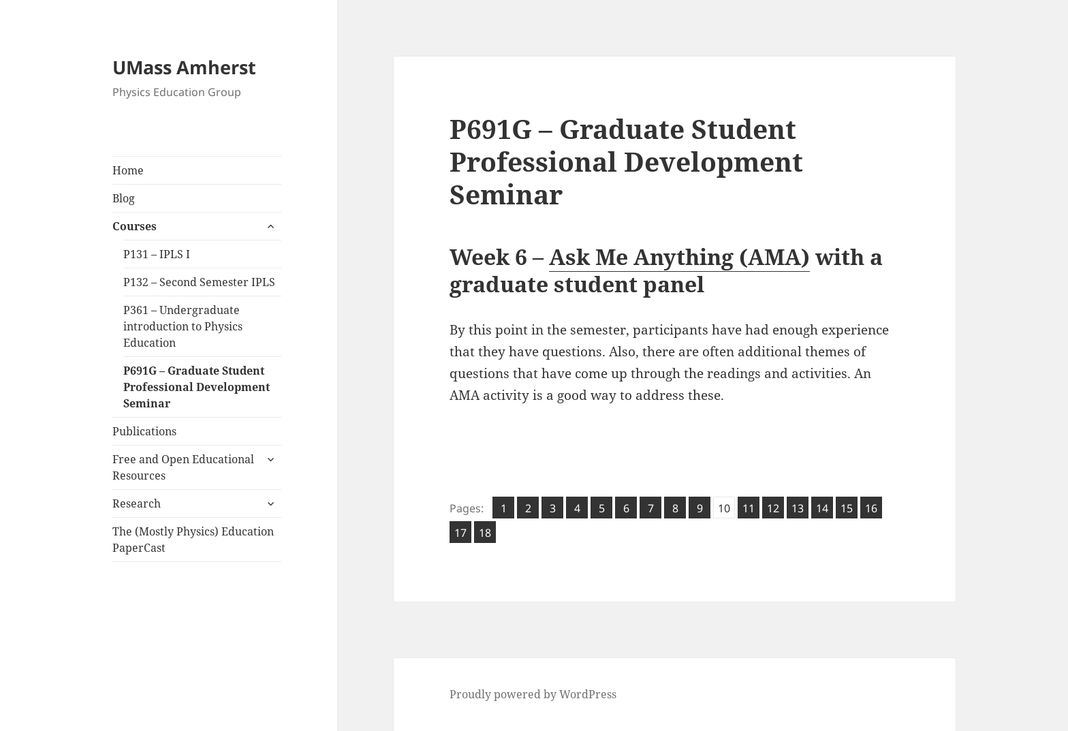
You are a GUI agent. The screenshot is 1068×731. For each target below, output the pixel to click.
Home (128, 170)
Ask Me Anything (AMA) (679, 256)
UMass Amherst (184, 67)
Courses (134, 226)
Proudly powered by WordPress (533, 694)
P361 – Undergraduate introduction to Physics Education (182, 326)
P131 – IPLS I (156, 254)
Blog (123, 198)
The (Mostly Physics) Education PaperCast (193, 539)
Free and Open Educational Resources (183, 467)
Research (136, 503)
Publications (144, 431)
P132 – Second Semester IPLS (199, 282)
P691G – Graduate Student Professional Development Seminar (196, 387)
